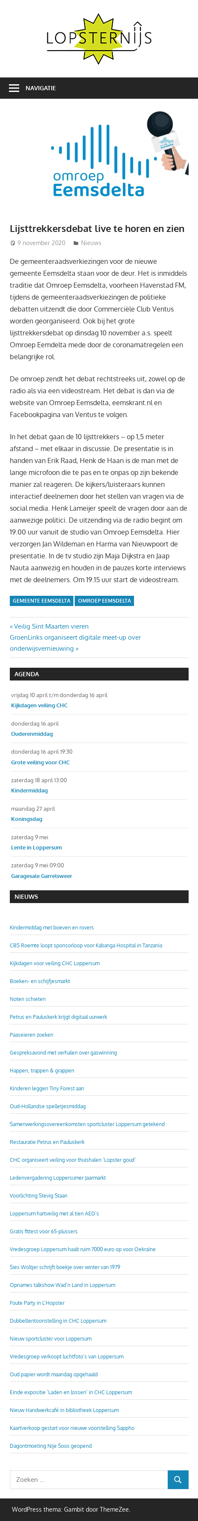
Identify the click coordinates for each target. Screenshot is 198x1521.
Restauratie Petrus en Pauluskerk (47, 1142)
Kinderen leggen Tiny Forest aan (47, 1088)
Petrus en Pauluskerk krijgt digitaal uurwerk (58, 1017)
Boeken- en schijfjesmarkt (40, 981)
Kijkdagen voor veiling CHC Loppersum (54, 963)
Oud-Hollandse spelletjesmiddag (48, 1106)
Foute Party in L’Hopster (37, 1303)
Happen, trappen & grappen (42, 1070)
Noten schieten (28, 999)
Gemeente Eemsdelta (41, 601)
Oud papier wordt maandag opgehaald (54, 1374)
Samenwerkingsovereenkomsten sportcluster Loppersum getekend (87, 1124)
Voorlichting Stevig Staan (38, 1195)
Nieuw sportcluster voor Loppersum (50, 1338)
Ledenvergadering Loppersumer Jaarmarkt (58, 1178)
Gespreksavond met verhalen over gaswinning (63, 1052)
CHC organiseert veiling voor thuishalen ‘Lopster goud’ (73, 1160)
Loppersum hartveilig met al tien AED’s (54, 1213)
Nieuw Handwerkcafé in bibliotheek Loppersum (64, 1410)
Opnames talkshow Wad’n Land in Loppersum (62, 1285)
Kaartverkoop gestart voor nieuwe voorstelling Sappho (72, 1428)
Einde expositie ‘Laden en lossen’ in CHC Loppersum (71, 1392)
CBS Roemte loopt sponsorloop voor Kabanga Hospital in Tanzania (86, 945)
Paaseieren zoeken (31, 1035)
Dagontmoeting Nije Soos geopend (51, 1446)
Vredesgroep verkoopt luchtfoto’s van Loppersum (66, 1356)
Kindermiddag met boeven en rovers (52, 927)
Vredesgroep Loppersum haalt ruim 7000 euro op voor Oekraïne (83, 1249)
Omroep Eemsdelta (104, 601)
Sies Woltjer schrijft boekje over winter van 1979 (65, 1267)
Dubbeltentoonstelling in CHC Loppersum (58, 1321)
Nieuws (91, 242)
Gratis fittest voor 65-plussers (44, 1231)
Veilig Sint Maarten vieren (51, 626)
